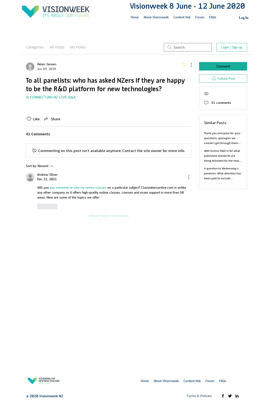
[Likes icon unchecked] (29, 119)
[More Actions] (189, 65)
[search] (188, 47)
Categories (35, 47)
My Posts (78, 47)
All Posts (57, 47)
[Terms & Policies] (199, 396)
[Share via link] (51, 119)
